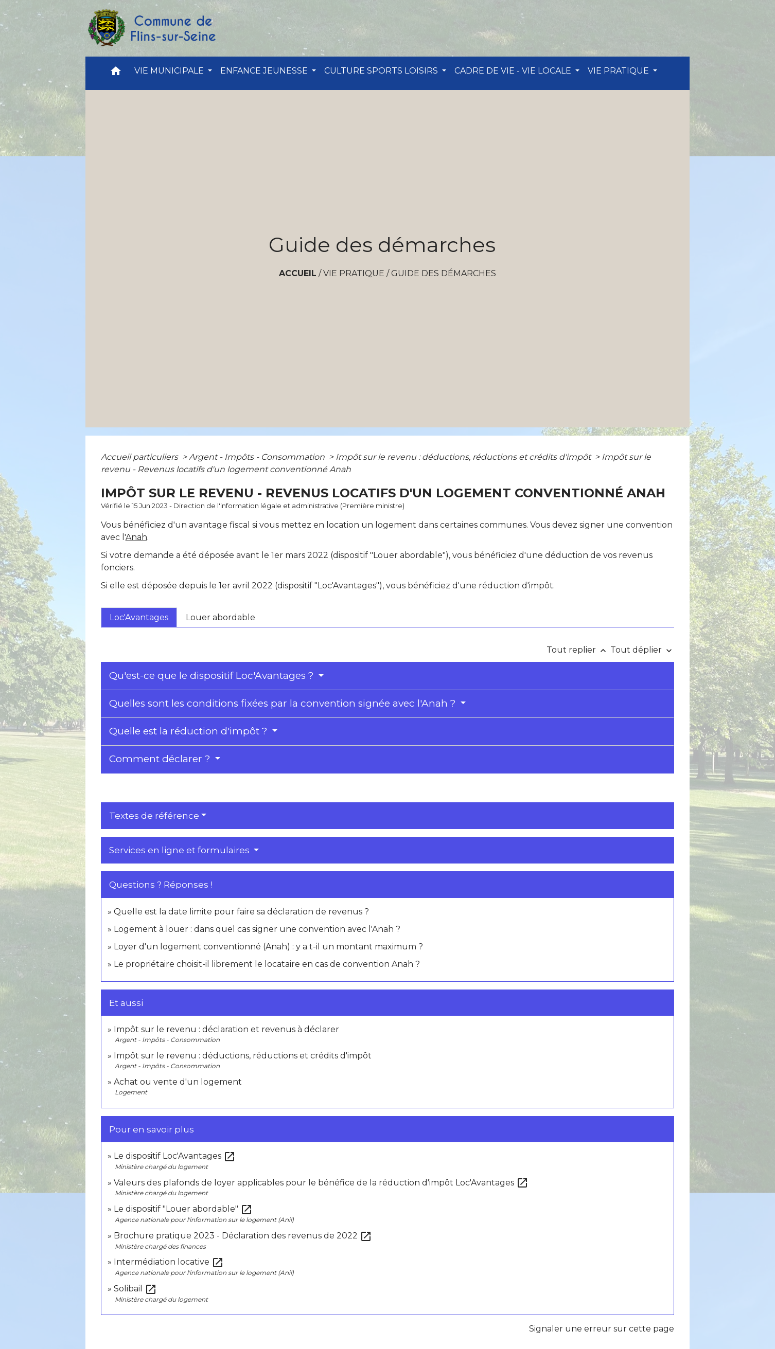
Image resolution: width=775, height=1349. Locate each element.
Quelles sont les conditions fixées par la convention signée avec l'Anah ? (284, 703)
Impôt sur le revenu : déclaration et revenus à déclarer (226, 1029)
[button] (115, 73)
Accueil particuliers (140, 457)
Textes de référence (154, 816)
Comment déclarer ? (161, 759)
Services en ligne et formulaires (180, 850)
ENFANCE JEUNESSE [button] (265, 71)
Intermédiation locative (169, 1262)
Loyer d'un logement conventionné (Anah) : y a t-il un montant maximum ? (268, 946)
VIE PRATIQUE (353, 273)
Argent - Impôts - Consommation (258, 457)
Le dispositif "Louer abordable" (183, 1209)
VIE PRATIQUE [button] (619, 71)
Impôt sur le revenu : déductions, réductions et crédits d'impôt (464, 457)
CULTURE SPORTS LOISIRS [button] (382, 71)
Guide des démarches (443, 273)
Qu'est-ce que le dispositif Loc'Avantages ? (212, 675)
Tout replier (578, 650)
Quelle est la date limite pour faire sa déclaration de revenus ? (241, 911)
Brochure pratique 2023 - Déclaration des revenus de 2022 (243, 1235)
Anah (136, 537)
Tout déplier (642, 650)
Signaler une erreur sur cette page (601, 1329)
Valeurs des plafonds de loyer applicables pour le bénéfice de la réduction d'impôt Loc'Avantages (321, 1183)
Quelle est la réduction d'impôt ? (189, 731)
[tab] (139, 617)
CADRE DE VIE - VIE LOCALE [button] (513, 71)
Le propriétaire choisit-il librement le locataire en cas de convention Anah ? (267, 964)
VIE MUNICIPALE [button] (170, 71)
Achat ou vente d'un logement (178, 1082)
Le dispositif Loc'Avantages (175, 1156)
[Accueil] (151, 28)
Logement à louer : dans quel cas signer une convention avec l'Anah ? (257, 929)
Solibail (135, 1288)
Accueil (297, 273)
